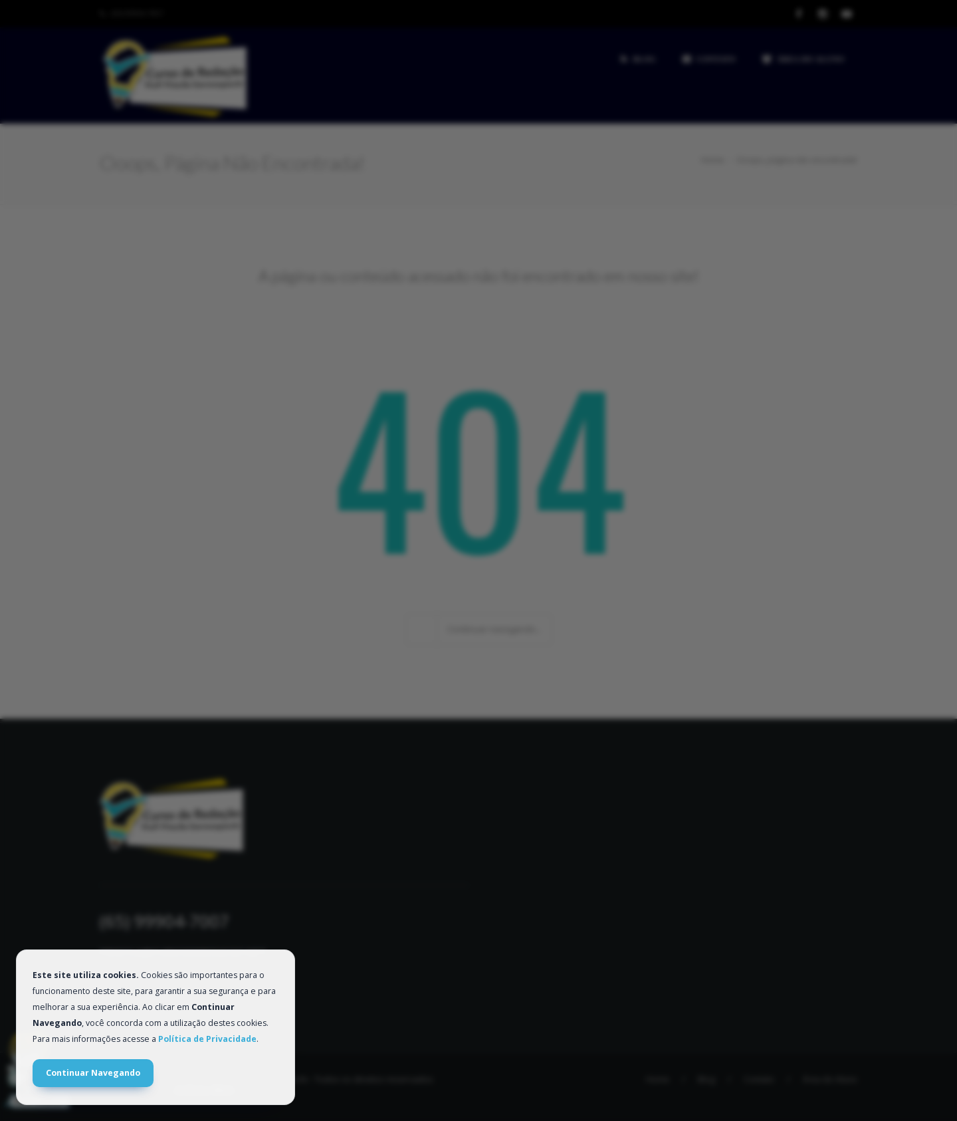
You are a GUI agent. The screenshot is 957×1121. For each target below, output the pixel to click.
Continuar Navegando (93, 1072)
